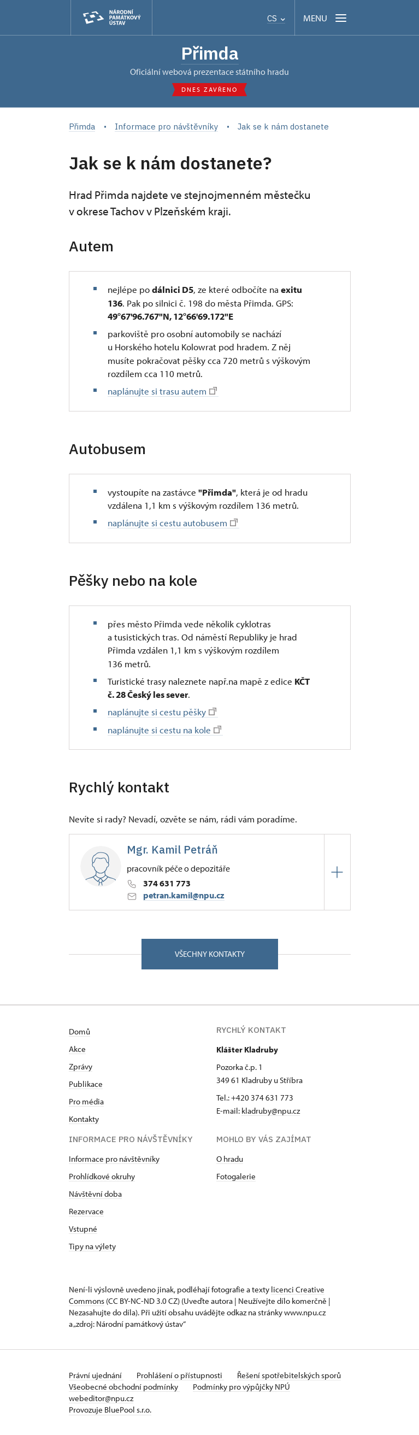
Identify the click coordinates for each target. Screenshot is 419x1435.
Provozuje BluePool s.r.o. (110, 1409)
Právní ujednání (96, 1375)
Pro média (86, 1101)
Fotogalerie (236, 1176)
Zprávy (80, 1066)
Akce (77, 1049)
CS (276, 18)
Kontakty (84, 1119)
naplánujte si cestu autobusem (173, 522)
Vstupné (83, 1229)
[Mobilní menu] (325, 18)
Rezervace (86, 1211)
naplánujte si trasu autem (162, 391)
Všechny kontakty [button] (210, 954)
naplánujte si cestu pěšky (162, 711)
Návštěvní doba (95, 1194)
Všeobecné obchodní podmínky (124, 1386)
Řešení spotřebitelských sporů (289, 1375)
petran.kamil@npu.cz (184, 895)
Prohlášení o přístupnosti (180, 1375)
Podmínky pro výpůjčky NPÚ (241, 1386)
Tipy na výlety (92, 1246)
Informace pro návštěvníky (114, 1159)
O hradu (229, 1159)
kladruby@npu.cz (270, 1110)
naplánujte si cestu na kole (164, 730)
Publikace (86, 1084)
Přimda (210, 53)
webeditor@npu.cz (101, 1398)
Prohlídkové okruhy (102, 1176)
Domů (79, 1031)
